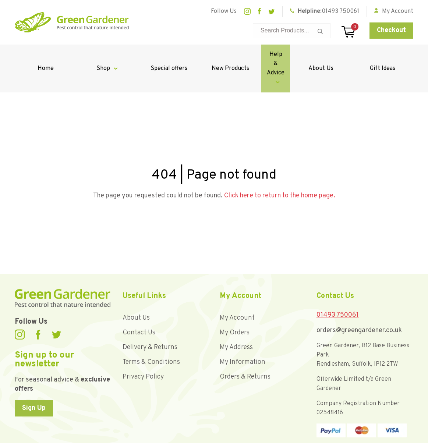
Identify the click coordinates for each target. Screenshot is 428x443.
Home (43, 54)
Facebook (259, 11)
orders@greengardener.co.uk (359, 303)
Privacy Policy (143, 349)
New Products (214, 54)
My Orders (235, 305)
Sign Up (34, 380)
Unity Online (399, 435)
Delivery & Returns (150, 320)
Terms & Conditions (151, 334)
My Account (237, 290)
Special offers (157, 54)
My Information (242, 334)
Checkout (391, 30)
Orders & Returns (245, 349)
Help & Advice (267, 54)
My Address (236, 320)
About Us (327, 54)
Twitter (271, 11)
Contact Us (139, 305)
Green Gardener (72, 22)
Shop (96, 54)
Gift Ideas (384, 54)
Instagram (247, 11)
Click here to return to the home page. (279, 168)
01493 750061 (340, 11)
